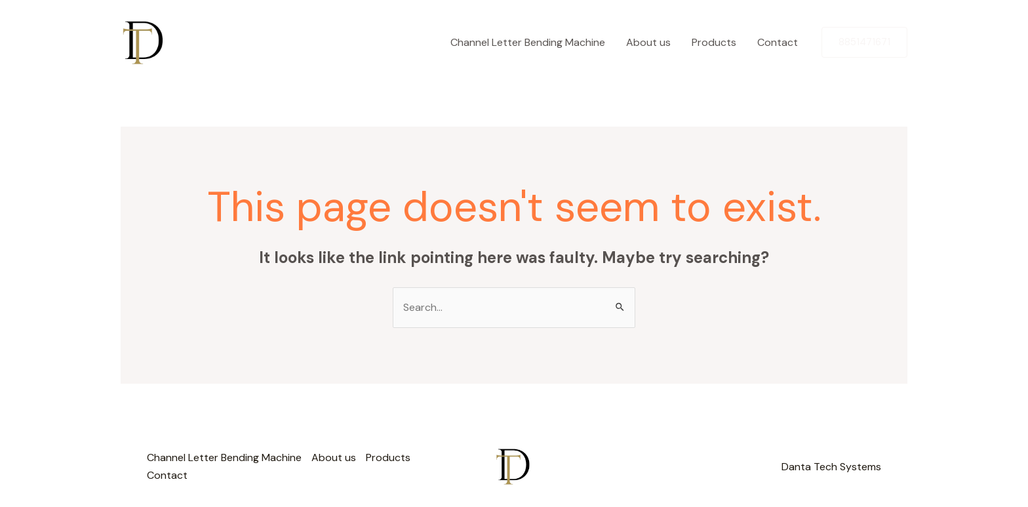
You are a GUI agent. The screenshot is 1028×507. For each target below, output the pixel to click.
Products (714, 42)
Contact (777, 42)
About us (648, 42)
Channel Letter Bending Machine (527, 42)
